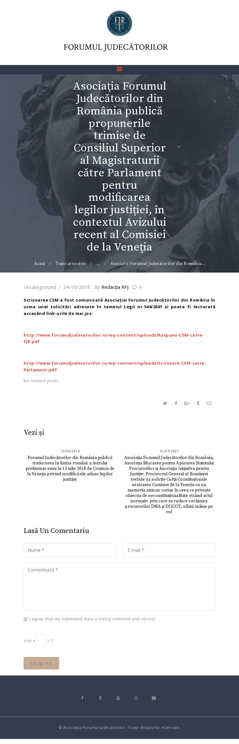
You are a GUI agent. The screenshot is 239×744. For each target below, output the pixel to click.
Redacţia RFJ (114, 287)
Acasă (39, 263)
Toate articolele (71, 263)
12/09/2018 (70, 451)
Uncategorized (40, 287)
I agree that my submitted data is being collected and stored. (92, 622)
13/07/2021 (169, 451)
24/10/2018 (76, 287)
